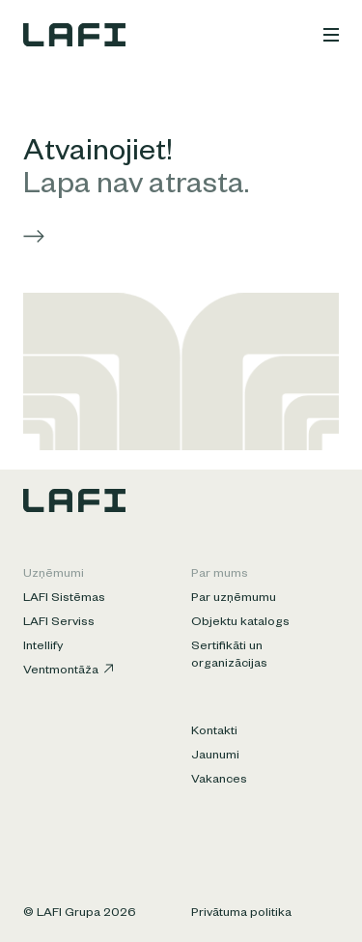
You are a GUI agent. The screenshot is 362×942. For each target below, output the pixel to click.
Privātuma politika (241, 914)
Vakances (219, 780)
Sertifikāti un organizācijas (229, 656)
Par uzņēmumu (233, 599)
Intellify (43, 647)
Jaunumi (215, 756)
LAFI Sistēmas (64, 599)
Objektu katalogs (240, 623)
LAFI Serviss (59, 623)
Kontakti (214, 732)
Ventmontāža (68, 671)
